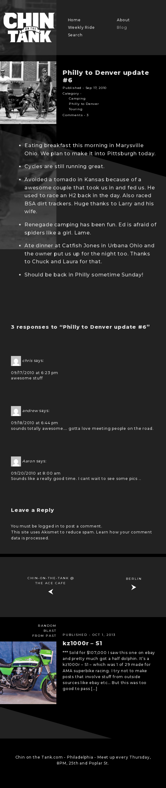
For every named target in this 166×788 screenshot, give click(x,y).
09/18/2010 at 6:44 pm (34, 422)
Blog (122, 27)
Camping (77, 98)
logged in (49, 526)
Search (75, 35)
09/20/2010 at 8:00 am (36, 473)
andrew (30, 411)
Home (74, 20)
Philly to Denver (84, 104)
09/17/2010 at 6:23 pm (34, 372)
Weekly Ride (81, 27)
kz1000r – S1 (82, 643)
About (123, 20)
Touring (76, 109)
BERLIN (134, 579)
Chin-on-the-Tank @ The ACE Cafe (51, 580)
